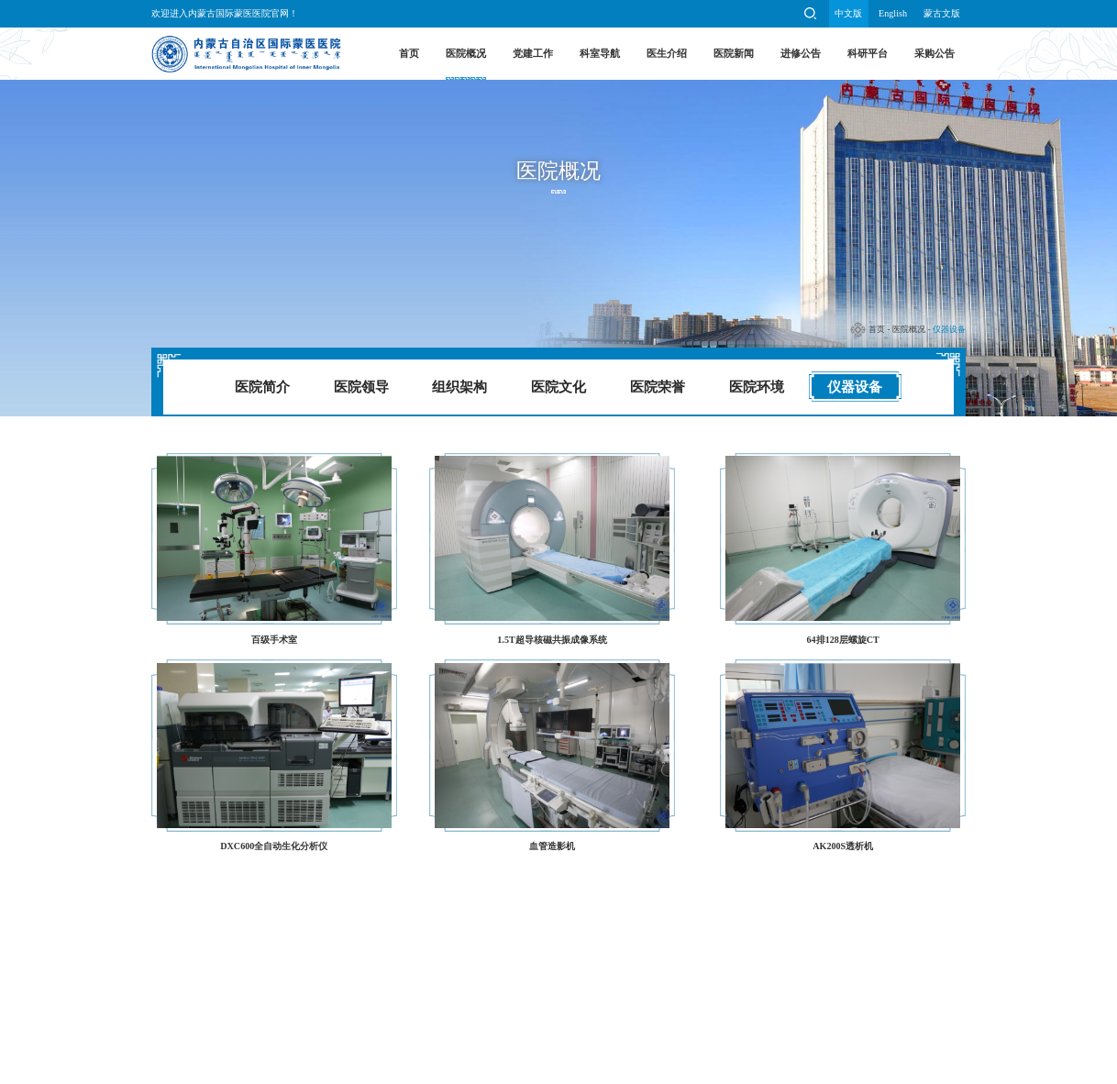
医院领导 (361, 386)
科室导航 (600, 53)
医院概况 (466, 53)
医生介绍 (667, 53)
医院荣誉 (657, 386)
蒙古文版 (941, 13)
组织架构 (459, 386)
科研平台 (867, 53)
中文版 (848, 13)
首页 (409, 53)
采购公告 (934, 53)
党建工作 (533, 53)
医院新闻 (733, 53)
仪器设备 (949, 329)
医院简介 (262, 386)
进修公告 (800, 53)
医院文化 (558, 386)
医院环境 (756, 386)
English (893, 13)
